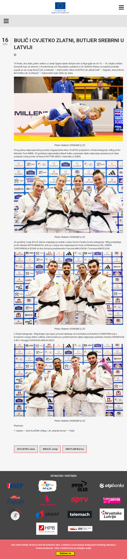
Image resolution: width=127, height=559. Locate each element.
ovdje (88, 548)
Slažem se (65, 553)
